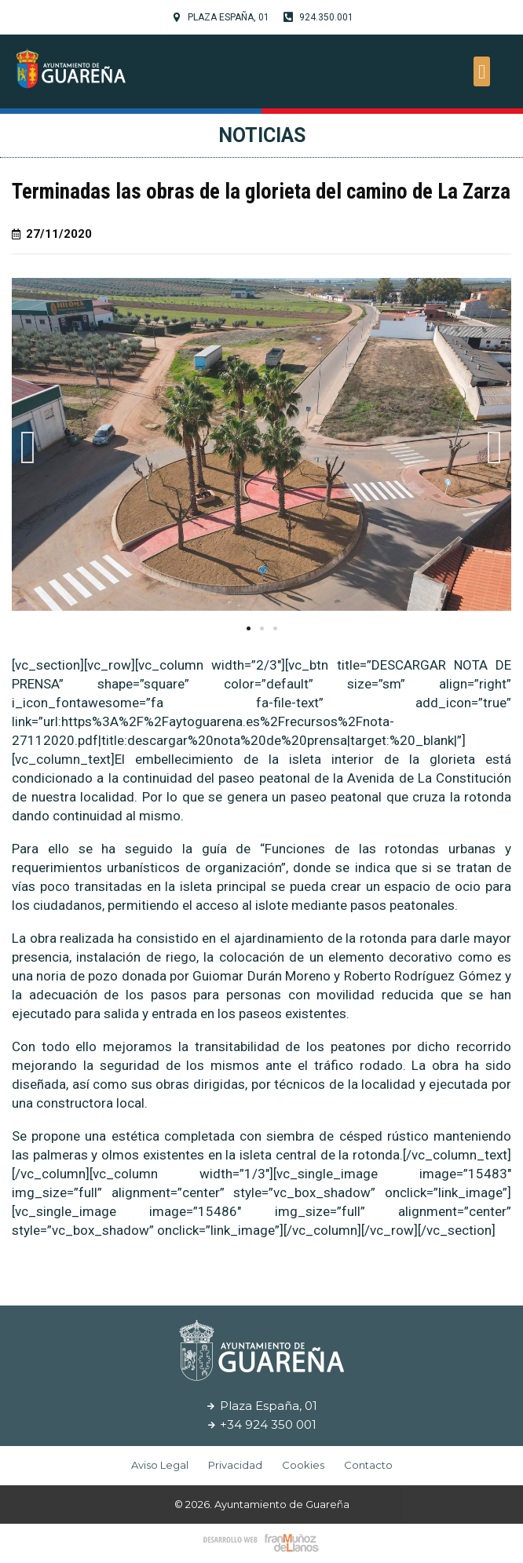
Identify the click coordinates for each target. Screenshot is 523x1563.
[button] (482, 71)
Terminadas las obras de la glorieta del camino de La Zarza (261, 191)
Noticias (261, 135)
